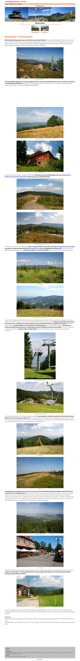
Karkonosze (17, 652)
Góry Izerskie (42, 652)
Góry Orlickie (48, 652)
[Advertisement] (40, 96)
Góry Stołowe (19, 653)
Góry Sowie (56, 652)
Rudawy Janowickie (69, 652)
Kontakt (24, 656)
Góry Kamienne (9, 653)
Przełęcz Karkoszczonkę (65, 246)
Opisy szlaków (45, 29)
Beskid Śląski (37, 652)
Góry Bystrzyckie (62, 652)
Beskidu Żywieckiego (39, 43)
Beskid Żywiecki (11, 652)
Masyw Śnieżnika (23, 652)
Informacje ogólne (35, 29)
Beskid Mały (14, 653)
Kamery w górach (12, 656)
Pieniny (52, 652)
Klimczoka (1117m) (33, 248)
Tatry (7, 652)
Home (7, 649)
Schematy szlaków (19, 656)
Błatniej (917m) (58, 248)
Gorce (27, 652)
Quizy (7, 656)
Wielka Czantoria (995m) (31, 85)
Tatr (29, 418)
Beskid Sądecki (31, 652)
